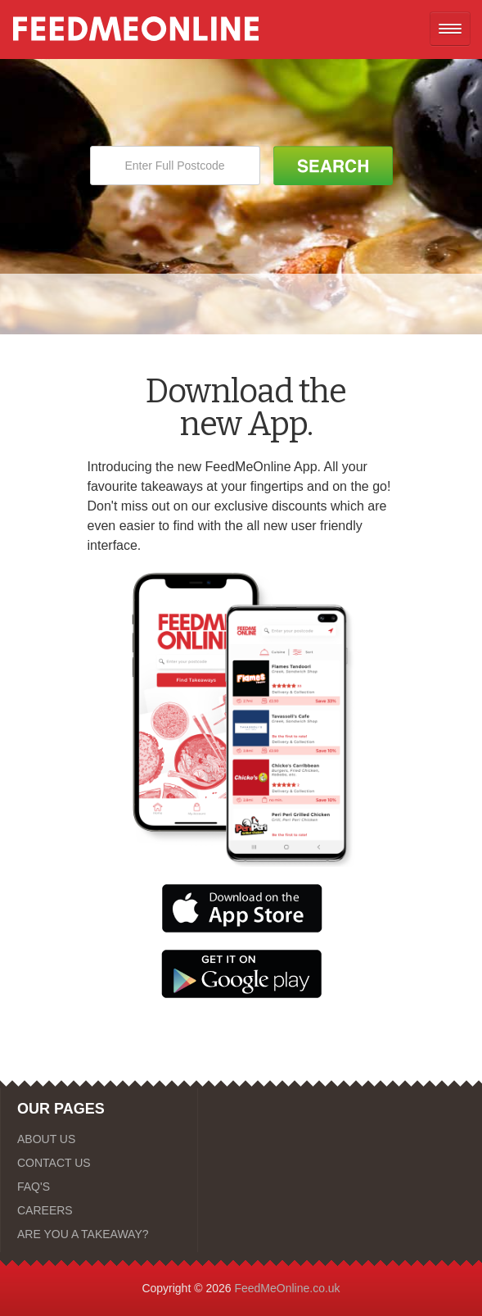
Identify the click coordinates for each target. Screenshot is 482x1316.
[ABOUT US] (99, 1139)
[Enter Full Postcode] (175, 165)
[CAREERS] (99, 1210)
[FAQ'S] (99, 1186)
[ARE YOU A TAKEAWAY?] (99, 1234)
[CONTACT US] (99, 1163)
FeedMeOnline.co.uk (287, 1288)
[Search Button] (333, 165)
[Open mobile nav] (450, 28)
